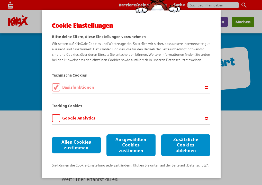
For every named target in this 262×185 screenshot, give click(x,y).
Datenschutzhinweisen (183, 60)
